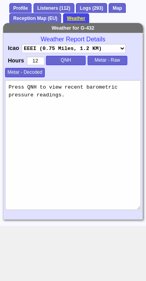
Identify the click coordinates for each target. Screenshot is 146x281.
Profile (20, 8)
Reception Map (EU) (35, 18)
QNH (66, 60)
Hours (16, 60)
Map (117, 8)
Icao (13, 48)
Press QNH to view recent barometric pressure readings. (73, 145)
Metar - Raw (107, 60)
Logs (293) (91, 8)
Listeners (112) (53, 8)
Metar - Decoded (24, 72)
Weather (76, 18)
